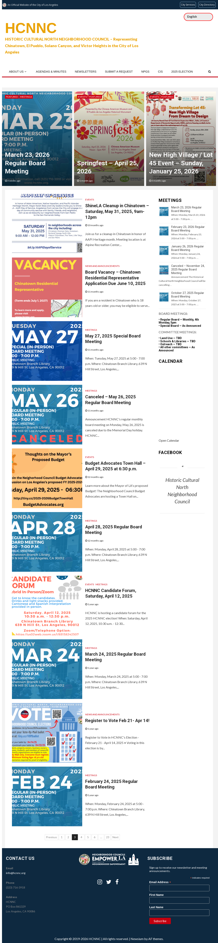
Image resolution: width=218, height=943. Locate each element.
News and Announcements (102, 265)
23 (107, 837)
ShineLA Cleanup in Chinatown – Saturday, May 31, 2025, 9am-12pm (117, 211)
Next (115, 837)
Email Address (160, 882)
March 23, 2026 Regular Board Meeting (27, 163)
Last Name (156, 907)
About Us (16, 71)
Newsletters (85, 71)
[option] (37, 138)
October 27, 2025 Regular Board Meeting (187, 294)
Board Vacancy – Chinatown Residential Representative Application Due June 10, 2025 (115, 278)
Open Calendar (169, 440)
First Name (156, 894)
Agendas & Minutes (51, 71)
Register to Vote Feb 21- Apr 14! (117, 720)
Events (82, 96)
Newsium (137, 939)
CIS (160, 71)
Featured (12, 96)
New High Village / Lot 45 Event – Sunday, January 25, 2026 (181, 163)
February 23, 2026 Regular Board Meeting (188, 228)
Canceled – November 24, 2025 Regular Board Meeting (188, 269)
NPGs (145, 71)
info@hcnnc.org (15, 873)
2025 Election (182, 71)
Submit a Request (119, 71)
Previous (51, 837)
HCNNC (31, 28)
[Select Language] (198, 17)
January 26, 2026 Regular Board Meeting (187, 248)
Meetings (26, 96)
